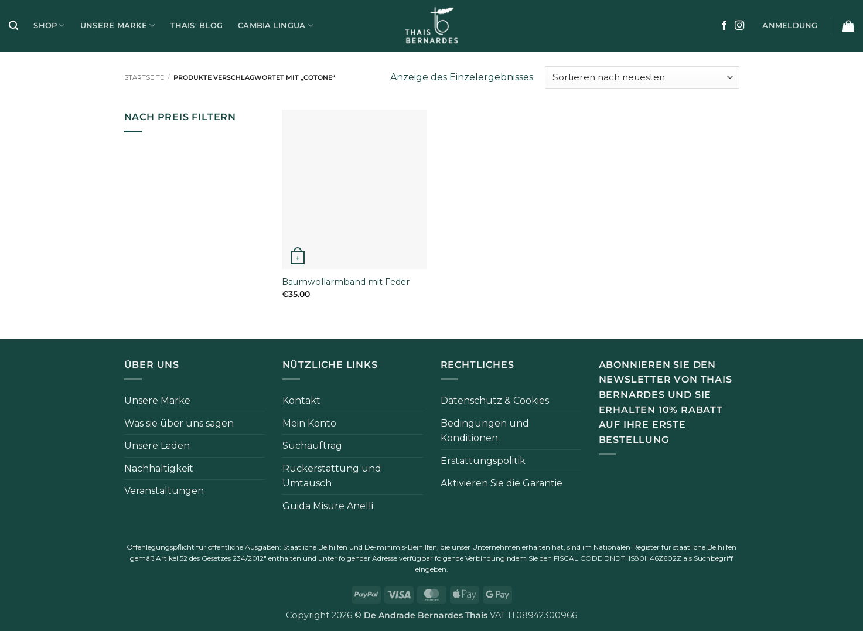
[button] (13, 25)
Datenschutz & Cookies (495, 400)
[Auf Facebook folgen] (724, 26)
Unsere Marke (117, 25)
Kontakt (301, 400)
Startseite (144, 77)
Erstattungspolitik (483, 460)
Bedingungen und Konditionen (485, 431)
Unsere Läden (157, 445)
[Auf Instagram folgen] (739, 26)
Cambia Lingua (275, 25)
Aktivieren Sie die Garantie (501, 483)
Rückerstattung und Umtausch (331, 476)
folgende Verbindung (470, 558)
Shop (48, 25)
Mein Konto (309, 423)
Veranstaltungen (164, 490)
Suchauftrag (312, 445)
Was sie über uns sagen (179, 423)
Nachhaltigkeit (158, 468)
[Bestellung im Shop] (642, 77)
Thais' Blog (196, 25)
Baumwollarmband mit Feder (346, 282)
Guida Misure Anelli (327, 505)
